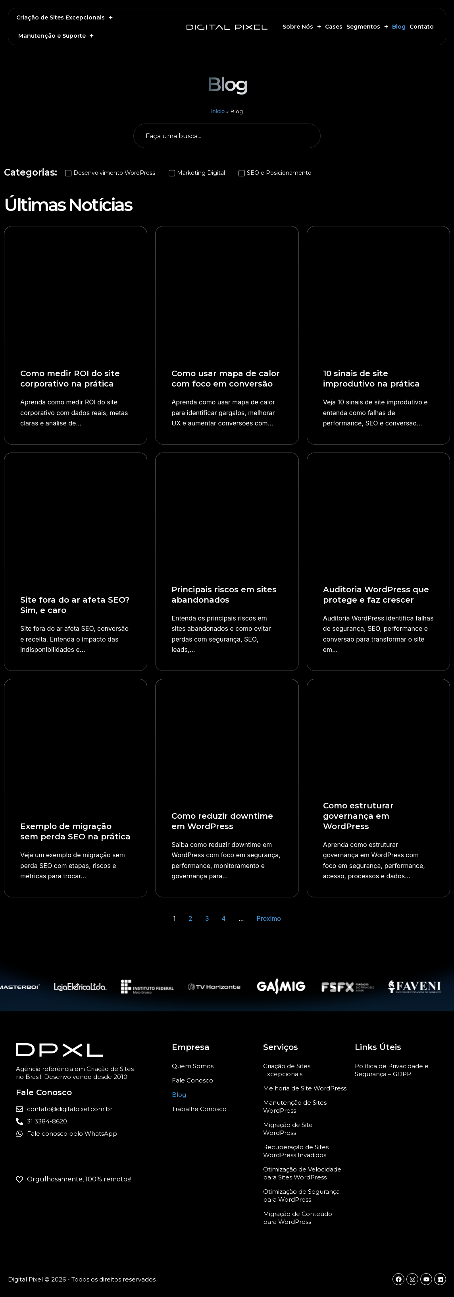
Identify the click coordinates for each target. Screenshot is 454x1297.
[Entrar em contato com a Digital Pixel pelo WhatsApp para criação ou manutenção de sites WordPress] (78, 1134)
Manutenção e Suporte (56, 36)
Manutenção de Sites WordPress (295, 1106)
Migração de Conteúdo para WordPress (297, 1217)
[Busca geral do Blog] (227, 136)
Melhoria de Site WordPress (304, 1088)
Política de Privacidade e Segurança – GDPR (392, 1070)
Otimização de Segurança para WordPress (301, 1195)
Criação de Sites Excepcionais (64, 17)
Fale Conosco (192, 1080)
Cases (333, 26)
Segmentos (367, 27)
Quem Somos (193, 1066)
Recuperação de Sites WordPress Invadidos (296, 1151)
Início (218, 111)
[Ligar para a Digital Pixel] (78, 1122)
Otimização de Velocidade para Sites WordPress (302, 1173)
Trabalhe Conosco (199, 1109)
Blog (399, 26)
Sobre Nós (302, 27)
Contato (422, 26)
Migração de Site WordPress (288, 1129)
